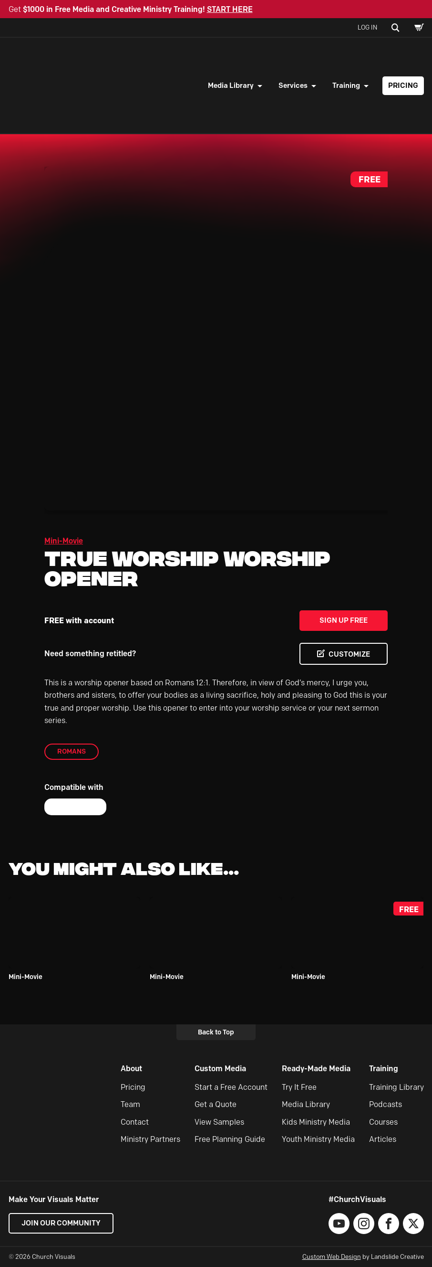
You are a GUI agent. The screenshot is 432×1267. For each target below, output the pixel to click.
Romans (71, 751)
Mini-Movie (63, 540)
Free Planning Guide (230, 1139)
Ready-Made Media (316, 1068)
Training (346, 85)
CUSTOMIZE (349, 654)
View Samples (219, 1122)
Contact (135, 1122)
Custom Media (220, 1068)
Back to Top (216, 1032)
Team (130, 1104)
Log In (367, 27)
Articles (382, 1139)
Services (293, 85)
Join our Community (61, 1223)
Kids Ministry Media (316, 1122)
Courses (383, 1122)
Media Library (231, 85)
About (131, 1068)
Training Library (396, 1087)
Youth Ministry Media (318, 1139)
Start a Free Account (231, 1087)
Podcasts (385, 1104)
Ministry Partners (150, 1139)
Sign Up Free (343, 620)
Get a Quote (216, 1104)
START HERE (230, 9)
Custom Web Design (331, 1256)
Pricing (403, 85)
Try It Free (299, 1087)
